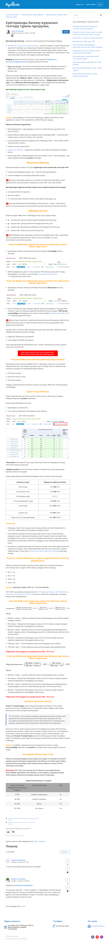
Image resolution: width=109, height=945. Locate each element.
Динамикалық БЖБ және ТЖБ (84, 41)
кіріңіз (23, 906)
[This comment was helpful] (68, 861)
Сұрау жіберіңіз (39, 841)
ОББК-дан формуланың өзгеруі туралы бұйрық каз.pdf (23, 818)
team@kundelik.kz (98, 926)
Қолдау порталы (12, 15)
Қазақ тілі (79, 4)
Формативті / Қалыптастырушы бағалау (88, 38)
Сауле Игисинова (17, 31)
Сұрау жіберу (90, 4)
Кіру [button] (100, 4)
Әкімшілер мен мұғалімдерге (32, 15)
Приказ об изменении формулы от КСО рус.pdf (21, 822)
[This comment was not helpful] (68, 869)
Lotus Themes (22, 939)
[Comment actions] (67, 872)
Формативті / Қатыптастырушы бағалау (23, 46)
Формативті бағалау (15, 150)
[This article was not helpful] (13, 832)
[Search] (88, 15)
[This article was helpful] (8, 832)
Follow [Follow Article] (66, 32)
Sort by (64, 852)
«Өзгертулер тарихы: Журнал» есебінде (43, 551)
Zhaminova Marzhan (18, 860)
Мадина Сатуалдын (18, 879)
